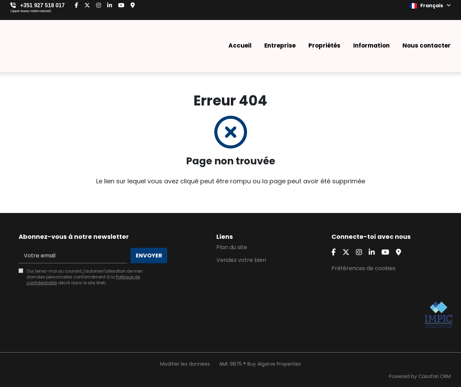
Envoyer (149, 255)
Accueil (240, 45)
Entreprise (280, 45)
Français (430, 5)
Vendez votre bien (241, 260)
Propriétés (324, 45)
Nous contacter (426, 45)
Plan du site (231, 247)
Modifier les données (185, 363)
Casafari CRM (434, 376)
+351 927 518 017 (42, 5)
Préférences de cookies (363, 268)
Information (371, 45)
